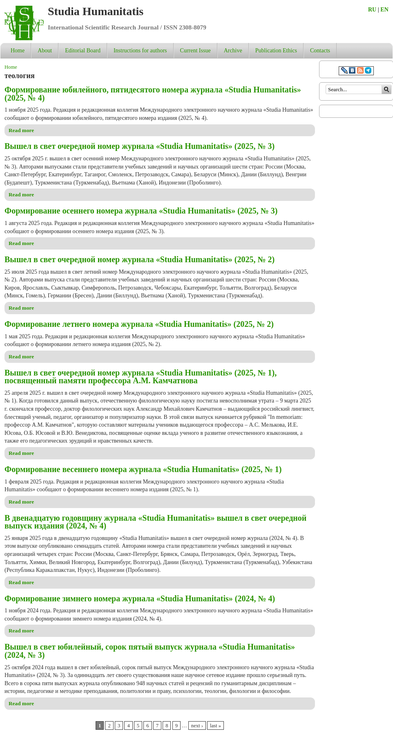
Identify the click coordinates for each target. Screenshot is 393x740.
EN (384, 10)
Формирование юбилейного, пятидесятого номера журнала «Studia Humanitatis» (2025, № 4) (152, 93)
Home (18, 50)
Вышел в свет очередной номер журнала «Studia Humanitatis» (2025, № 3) (139, 146)
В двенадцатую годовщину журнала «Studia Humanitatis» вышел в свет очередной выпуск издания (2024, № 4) (155, 522)
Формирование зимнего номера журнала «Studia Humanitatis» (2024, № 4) (139, 598)
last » (215, 726)
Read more (21, 130)
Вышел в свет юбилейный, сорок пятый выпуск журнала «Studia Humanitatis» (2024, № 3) (149, 650)
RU (372, 10)
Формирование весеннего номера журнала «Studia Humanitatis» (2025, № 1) (142, 469)
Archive (233, 50)
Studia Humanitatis (95, 11)
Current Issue (195, 50)
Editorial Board (82, 50)
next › (197, 726)
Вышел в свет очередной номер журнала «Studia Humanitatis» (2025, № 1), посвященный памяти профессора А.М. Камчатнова (140, 376)
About (45, 50)
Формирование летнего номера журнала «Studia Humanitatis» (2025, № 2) (139, 323)
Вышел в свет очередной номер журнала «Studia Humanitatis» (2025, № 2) (139, 259)
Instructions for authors (140, 50)
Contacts (320, 50)
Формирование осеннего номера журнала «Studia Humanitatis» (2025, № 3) (140, 210)
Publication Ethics (276, 50)
